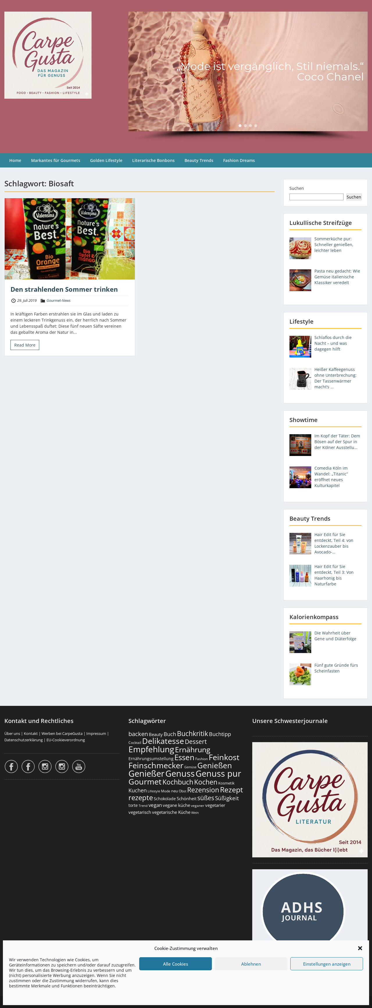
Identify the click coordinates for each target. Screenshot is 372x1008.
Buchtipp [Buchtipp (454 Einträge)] (220, 734)
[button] (360, 948)
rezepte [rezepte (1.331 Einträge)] (140, 797)
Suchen (296, 188)
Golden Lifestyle (106, 160)
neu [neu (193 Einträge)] (174, 791)
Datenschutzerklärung (23, 739)
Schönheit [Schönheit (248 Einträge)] (186, 798)
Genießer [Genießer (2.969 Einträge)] (146, 773)
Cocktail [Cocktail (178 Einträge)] (134, 742)
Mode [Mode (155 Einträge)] (165, 791)
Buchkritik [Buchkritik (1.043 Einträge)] (192, 733)
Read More (24, 345)
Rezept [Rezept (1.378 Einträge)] (231, 789)
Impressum (96, 733)
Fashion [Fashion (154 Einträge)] (201, 759)
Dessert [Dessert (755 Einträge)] (196, 741)
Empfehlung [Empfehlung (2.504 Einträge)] (151, 749)
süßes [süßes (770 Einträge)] (205, 798)
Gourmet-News (58, 300)
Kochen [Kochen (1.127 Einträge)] (205, 782)
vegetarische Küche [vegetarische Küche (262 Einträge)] (171, 812)
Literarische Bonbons (153, 160)
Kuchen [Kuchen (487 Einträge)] (137, 790)
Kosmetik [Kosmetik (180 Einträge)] (226, 783)
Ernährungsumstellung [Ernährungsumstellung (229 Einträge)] (151, 758)
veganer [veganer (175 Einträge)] (197, 805)
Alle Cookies (175, 964)
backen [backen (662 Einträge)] (138, 734)
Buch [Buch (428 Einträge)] (170, 734)
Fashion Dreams (239, 160)
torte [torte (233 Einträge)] (133, 805)
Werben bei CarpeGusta (62, 733)
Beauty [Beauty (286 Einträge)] (156, 734)
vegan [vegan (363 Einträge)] (155, 805)
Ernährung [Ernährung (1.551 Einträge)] (192, 749)
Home (15, 160)
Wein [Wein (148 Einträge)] (195, 812)
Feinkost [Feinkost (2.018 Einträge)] (224, 757)
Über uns (12, 733)
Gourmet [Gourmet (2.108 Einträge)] (145, 781)
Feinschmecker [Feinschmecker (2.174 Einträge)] (155, 765)
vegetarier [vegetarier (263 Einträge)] (215, 805)
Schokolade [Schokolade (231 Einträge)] (165, 798)
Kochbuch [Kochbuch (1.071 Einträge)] (177, 782)
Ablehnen (251, 964)
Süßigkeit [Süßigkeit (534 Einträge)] (227, 798)
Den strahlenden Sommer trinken (64, 289)
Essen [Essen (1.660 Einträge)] (184, 757)
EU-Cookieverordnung (65, 739)
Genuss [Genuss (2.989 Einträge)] (180, 773)
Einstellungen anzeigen (326, 964)
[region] (248, 77)
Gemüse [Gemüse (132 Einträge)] (190, 767)
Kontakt (31, 733)
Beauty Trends (199, 160)
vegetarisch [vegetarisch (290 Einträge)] (139, 812)
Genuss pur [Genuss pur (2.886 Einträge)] (218, 773)
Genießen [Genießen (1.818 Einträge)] (214, 765)
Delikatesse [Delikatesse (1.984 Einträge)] (163, 740)
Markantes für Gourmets (55, 160)
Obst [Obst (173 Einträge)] (182, 791)
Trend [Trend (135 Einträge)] (143, 805)
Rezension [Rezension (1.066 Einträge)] (203, 789)
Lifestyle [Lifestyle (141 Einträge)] (154, 791)
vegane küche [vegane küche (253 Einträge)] (176, 805)
